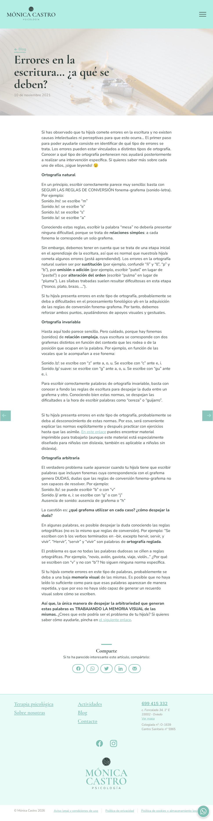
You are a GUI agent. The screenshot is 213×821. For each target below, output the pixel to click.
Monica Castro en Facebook (99, 744)
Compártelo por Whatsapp (92, 669)
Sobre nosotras (29, 713)
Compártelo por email (135, 669)
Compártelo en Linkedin (121, 669)
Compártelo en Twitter (106, 669)
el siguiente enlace (115, 621)
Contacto (87, 722)
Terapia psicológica (33, 705)
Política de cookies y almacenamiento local (170, 812)
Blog (22, 51)
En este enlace (94, 433)
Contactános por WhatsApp (203, 811)
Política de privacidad (119, 812)
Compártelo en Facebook (78, 669)
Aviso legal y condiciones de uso (76, 812)
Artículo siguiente (207, 415)
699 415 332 (155, 704)
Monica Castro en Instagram (113, 744)
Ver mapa (148, 720)
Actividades (90, 705)
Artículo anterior (5, 415)
